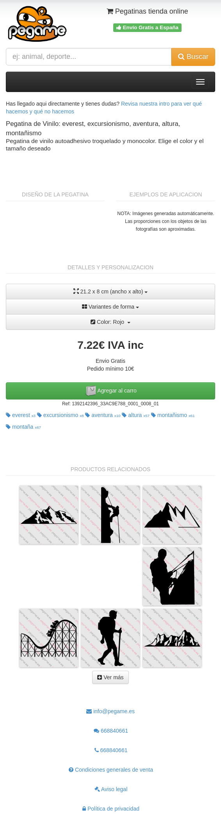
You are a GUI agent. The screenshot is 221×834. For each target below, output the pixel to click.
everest (21, 415)
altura (136, 415)
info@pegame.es (110, 711)
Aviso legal (111, 789)
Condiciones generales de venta (111, 770)
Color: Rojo (110, 322)
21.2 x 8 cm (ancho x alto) (110, 291)
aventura (102, 415)
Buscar (193, 56)
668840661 (111, 731)
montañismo (173, 415)
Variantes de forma (110, 307)
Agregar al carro (110, 391)
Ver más (110, 677)
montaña (23, 427)
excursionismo (60, 415)
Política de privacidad (110, 809)
